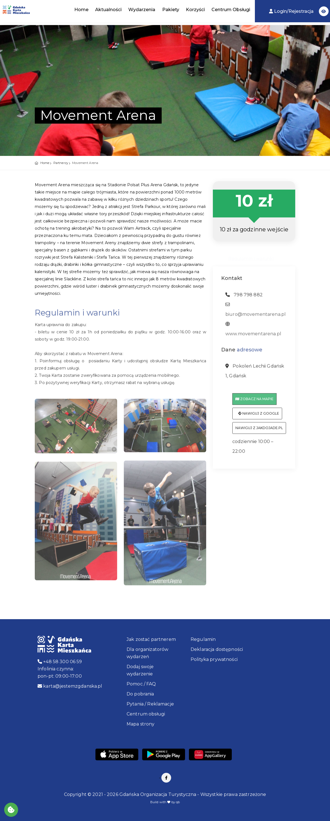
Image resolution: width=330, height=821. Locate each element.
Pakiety (170, 9)
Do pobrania (140, 694)
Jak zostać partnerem (151, 639)
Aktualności (108, 9)
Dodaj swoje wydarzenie (140, 670)
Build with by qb (165, 802)
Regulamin (203, 639)
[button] (324, 11)
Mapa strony (141, 724)
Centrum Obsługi (230, 9)
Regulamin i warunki (251, 256)
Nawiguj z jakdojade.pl (259, 430)
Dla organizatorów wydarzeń (147, 653)
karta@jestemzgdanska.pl (70, 686)
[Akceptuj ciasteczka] (11, 810)
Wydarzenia (141, 9)
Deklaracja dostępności (217, 649)
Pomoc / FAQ (141, 684)
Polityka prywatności (214, 659)
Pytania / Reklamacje (150, 704)
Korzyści (195, 9)
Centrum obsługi (146, 714)
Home (81, 9)
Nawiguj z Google (258, 415)
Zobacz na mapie (254, 401)
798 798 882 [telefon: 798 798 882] (244, 296)
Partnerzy (60, 163)
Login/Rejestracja (292, 11)
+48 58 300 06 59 (60, 661)
